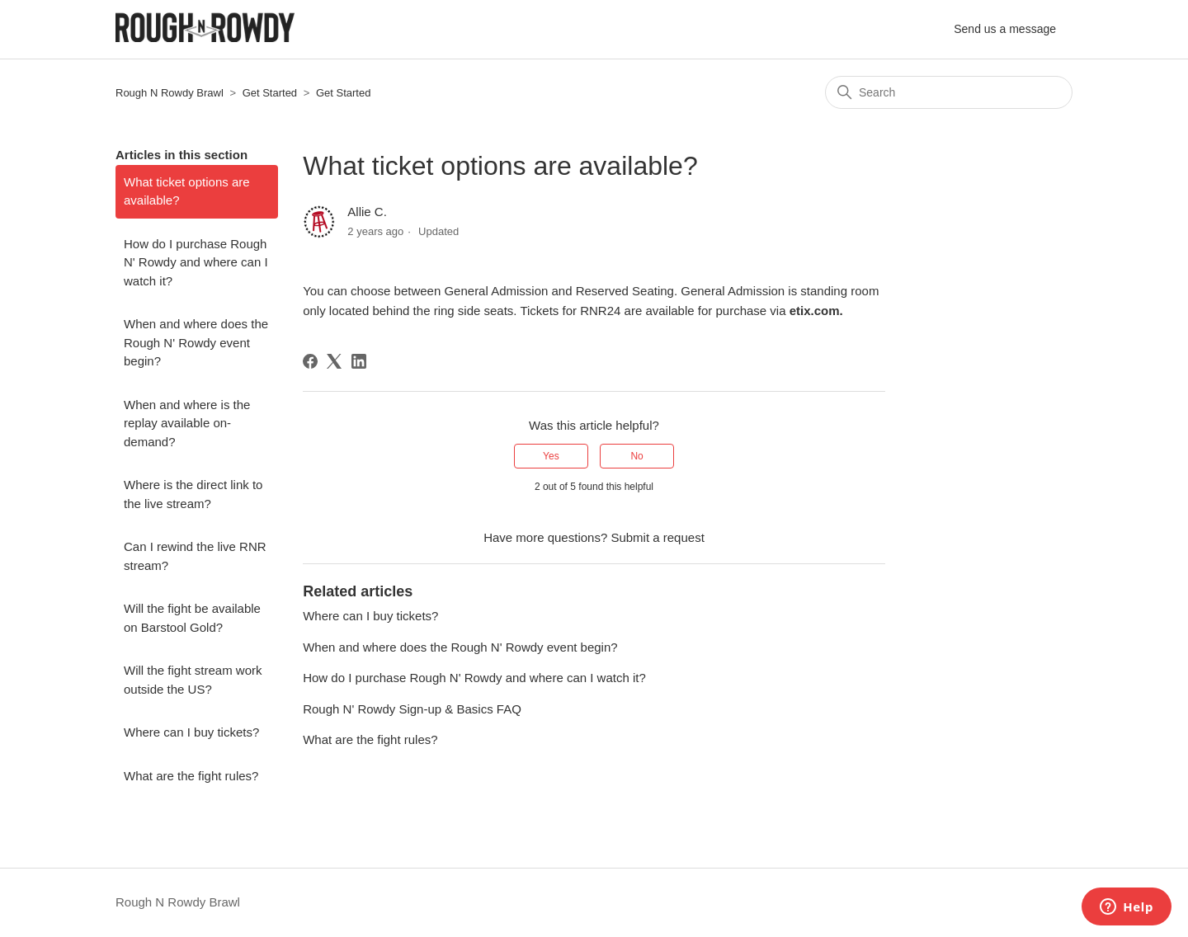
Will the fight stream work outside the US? (193, 679)
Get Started (270, 93)
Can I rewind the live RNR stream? (195, 555)
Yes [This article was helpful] (551, 456)
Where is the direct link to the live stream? (193, 494)
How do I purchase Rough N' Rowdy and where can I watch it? (196, 262)
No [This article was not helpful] (636, 456)
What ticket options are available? (187, 191)
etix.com (815, 311)
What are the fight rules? (191, 776)
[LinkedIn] (358, 361)
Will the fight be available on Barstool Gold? (192, 617)
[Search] (948, 92)
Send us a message (1005, 28)
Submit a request (657, 537)
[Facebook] (310, 361)
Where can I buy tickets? (191, 732)
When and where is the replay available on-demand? (187, 423)
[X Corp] (334, 361)
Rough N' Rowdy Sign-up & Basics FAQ (412, 709)
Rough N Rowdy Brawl (170, 93)
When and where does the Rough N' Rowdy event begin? (196, 342)
